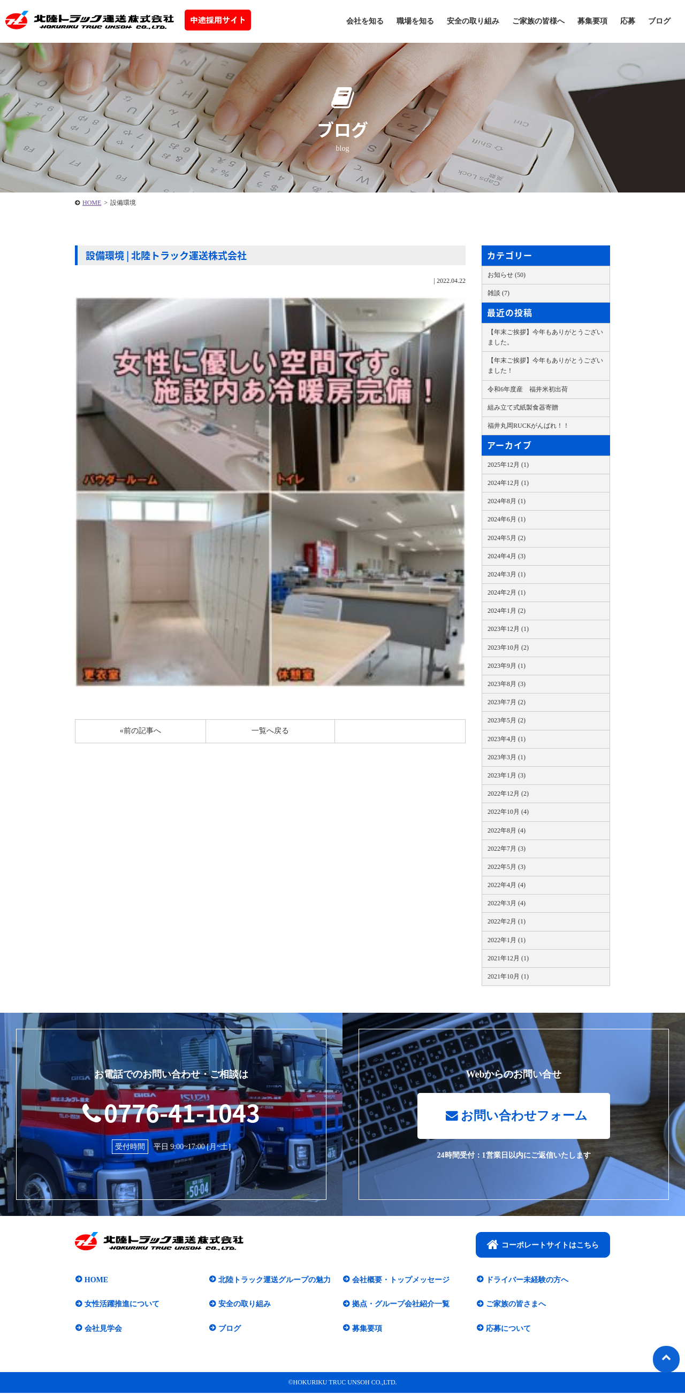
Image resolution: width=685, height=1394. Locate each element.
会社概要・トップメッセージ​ (400, 1280)
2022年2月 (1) (507, 921)
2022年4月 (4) (507, 885)
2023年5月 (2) (507, 720)
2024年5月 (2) (507, 538)
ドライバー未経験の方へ (526, 1280)
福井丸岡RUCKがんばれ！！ (528, 425)
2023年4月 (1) (507, 739)
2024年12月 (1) (508, 483)
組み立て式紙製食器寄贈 (523, 407)
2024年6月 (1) (507, 519)
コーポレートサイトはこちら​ (543, 1245)
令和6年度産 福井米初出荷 (528, 389)
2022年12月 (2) (508, 793)
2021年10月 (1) (508, 976)
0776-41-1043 (171, 1112)
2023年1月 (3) (507, 775)
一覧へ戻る (270, 731)
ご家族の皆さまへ (515, 1305)
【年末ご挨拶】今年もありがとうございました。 (545, 337)
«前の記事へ (140, 731)
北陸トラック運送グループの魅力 (274, 1280)
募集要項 (592, 21)
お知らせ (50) (507, 275)
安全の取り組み (473, 21)
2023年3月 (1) (507, 757)
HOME (91, 202)
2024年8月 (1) (507, 501)
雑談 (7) (498, 293)
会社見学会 (102, 1329)
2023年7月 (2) (507, 702)
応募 (627, 21)
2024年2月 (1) (507, 592)
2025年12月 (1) (508, 464)
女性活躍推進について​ (121, 1305)
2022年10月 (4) (508, 811)
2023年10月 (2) (508, 647)
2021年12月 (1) (508, 958)
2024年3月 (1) (507, 574)
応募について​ (507, 1329)
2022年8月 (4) (507, 830)
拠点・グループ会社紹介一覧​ (400, 1305)
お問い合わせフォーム (516, 1116)
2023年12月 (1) (508, 629)
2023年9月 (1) (507, 665)
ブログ (659, 21)
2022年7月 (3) (507, 848)
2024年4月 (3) (507, 556)
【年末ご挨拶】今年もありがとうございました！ (545, 365)
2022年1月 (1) (507, 940)
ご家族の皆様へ (538, 21)
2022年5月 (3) (507, 867)
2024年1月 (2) (507, 610)
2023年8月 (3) (507, 684)
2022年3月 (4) (507, 903)
